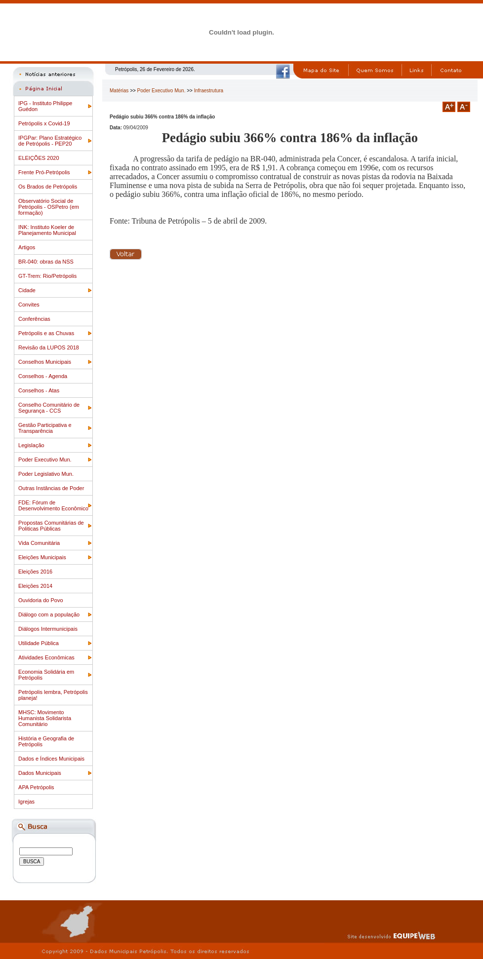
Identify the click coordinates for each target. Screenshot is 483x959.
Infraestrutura (208, 90)
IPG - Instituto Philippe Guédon (45, 106)
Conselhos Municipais (44, 362)
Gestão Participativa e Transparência (45, 428)
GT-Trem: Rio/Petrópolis (47, 276)
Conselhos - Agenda (42, 376)
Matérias (119, 90)
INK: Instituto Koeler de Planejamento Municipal (47, 230)
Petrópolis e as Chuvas (46, 333)
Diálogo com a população (49, 614)
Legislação (31, 445)
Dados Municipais (39, 773)
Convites (29, 304)
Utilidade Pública (38, 643)
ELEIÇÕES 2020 (38, 158)
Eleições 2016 (35, 572)
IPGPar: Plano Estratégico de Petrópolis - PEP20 (49, 141)
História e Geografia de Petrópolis (46, 741)
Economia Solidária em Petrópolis (46, 675)
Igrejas (26, 802)
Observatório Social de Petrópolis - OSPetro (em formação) (48, 207)
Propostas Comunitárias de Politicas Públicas (51, 526)
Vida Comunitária (39, 543)
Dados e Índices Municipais (51, 759)
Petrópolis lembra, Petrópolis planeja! (53, 695)
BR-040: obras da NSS (46, 262)
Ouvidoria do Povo (40, 600)
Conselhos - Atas (38, 390)
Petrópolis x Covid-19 (44, 123)
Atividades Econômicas (46, 657)
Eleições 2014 (35, 586)
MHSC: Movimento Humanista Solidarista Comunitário (44, 718)
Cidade (27, 290)
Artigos (26, 247)
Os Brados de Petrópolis (47, 187)
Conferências (34, 319)
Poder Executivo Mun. (45, 459)
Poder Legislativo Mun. (46, 474)
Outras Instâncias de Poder (51, 488)
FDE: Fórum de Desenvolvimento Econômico (53, 505)
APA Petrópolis (36, 787)
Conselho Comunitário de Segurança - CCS (49, 408)
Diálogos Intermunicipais (48, 629)
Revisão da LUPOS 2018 (48, 347)
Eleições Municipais (42, 557)
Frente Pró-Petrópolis (44, 172)
